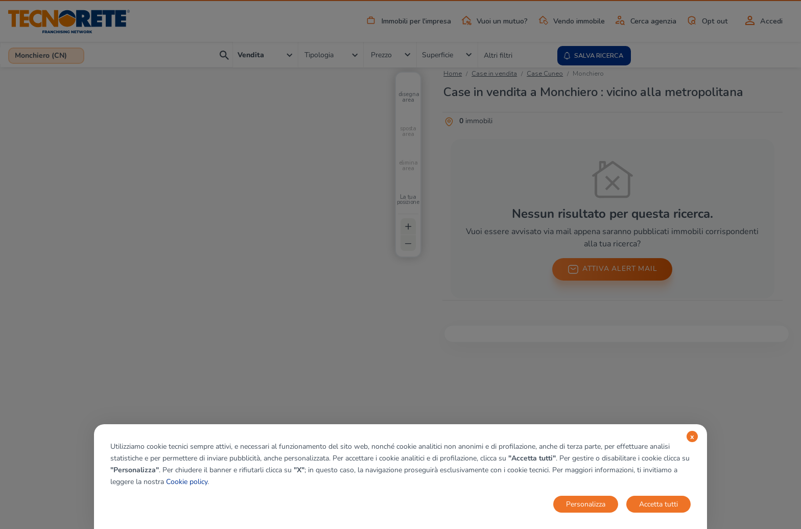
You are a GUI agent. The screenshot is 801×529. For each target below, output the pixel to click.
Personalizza (585, 504)
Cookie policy (186, 482)
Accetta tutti (658, 504)
